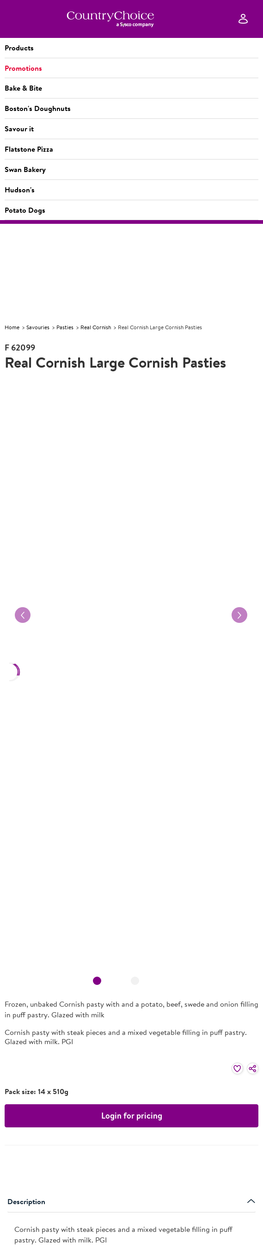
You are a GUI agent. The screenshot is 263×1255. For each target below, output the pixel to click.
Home (12, 327)
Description (131, 1201)
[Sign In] (243, 19)
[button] (131, 48)
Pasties (64, 327)
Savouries (37, 327)
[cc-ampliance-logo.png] (110, 19)
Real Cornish (95, 327)
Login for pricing (131, 1115)
